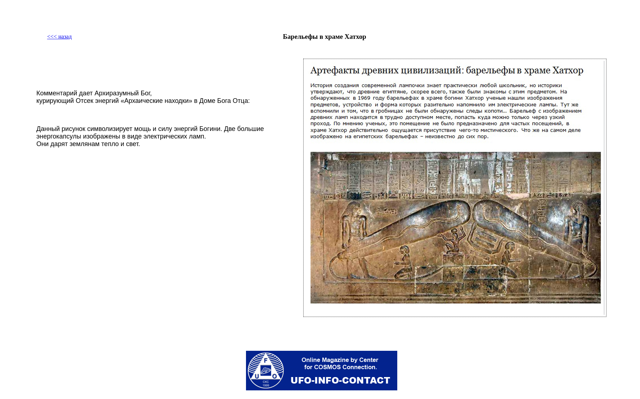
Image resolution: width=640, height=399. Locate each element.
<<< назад (59, 36)
